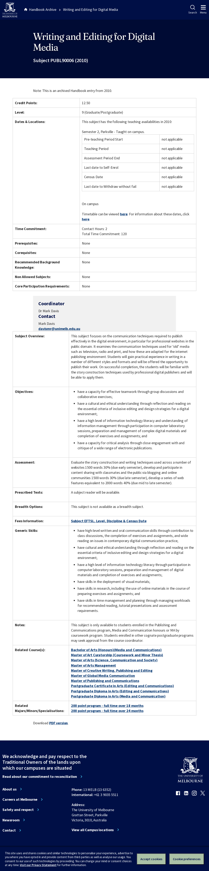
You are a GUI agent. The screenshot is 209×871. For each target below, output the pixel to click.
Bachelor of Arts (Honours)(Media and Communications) (116, 649)
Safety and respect (18, 809)
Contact (9, 830)
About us (9, 789)
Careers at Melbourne (19, 799)
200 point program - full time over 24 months (107, 710)
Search (192, 9)
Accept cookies (151, 859)
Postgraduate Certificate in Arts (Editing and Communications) (122, 685)
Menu (203, 9)
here (123, 214)
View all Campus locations (93, 830)
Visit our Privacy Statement (38, 865)
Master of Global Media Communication (103, 675)
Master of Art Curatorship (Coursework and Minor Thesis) (117, 655)
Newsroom (11, 820)
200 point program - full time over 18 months (107, 705)
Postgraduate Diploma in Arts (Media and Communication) (118, 696)
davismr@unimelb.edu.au (59, 329)
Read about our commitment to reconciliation (39, 776)
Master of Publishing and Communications (105, 680)
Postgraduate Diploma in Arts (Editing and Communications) (120, 691)
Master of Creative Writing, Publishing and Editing (111, 670)
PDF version (58, 723)
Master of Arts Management (93, 665)
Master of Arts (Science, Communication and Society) (114, 660)
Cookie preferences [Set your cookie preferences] (186, 859)
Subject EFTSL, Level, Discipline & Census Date (109, 521)
